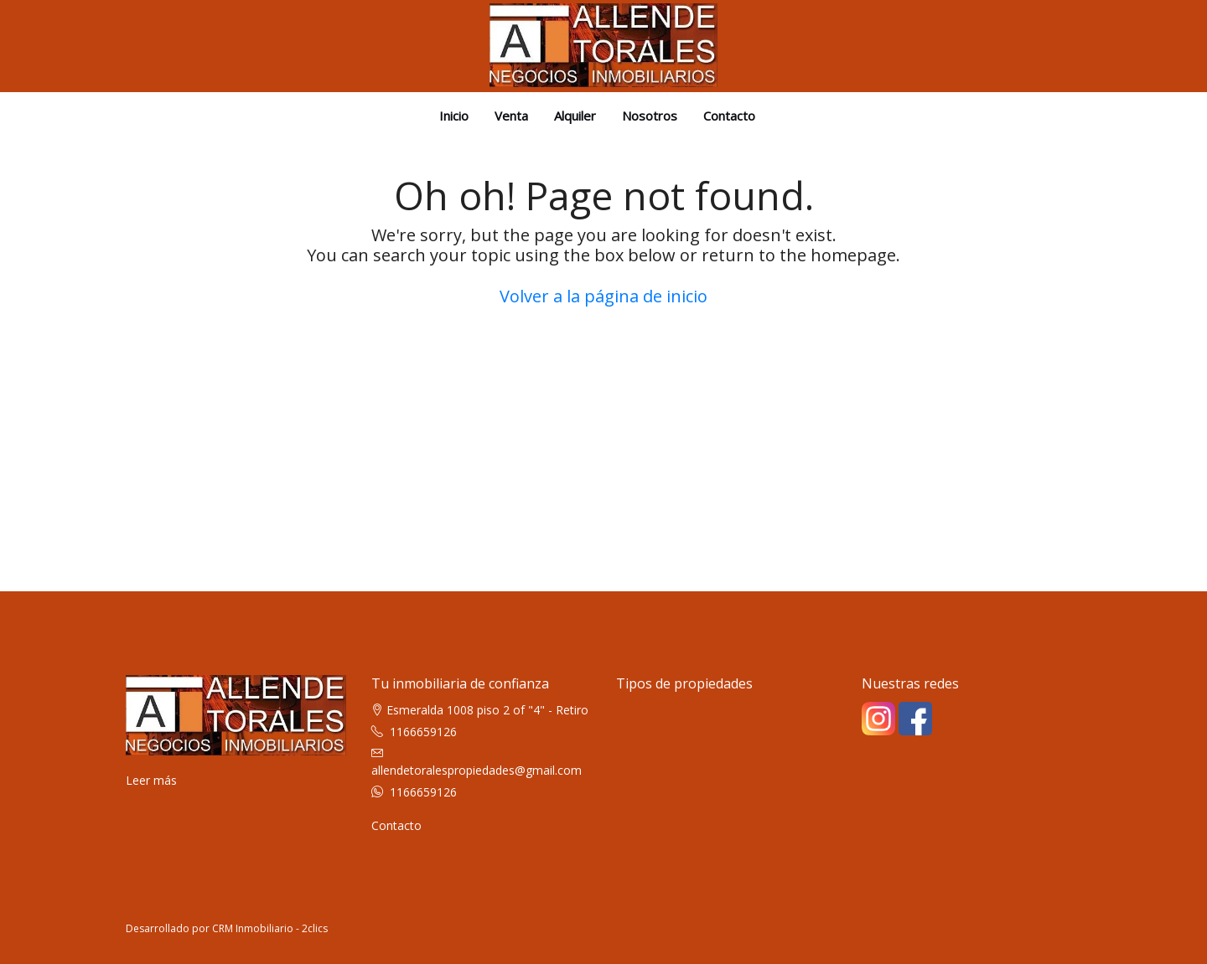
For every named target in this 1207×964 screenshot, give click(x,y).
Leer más (151, 780)
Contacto (729, 115)
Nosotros (649, 115)
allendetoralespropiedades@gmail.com (476, 770)
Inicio (454, 115)
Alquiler (575, 115)
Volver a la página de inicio (603, 296)
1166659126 (423, 732)
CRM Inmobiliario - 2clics (270, 928)
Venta (511, 115)
